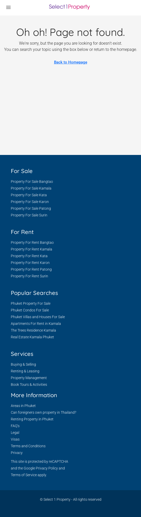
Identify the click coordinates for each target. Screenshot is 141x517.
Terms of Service (24, 475)
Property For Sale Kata (29, 195)
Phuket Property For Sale (30, 303)
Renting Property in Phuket (32, 419)
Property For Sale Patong (31, 208)
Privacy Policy (47, 468)
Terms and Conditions (28, 446)
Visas (15, 439)
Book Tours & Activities (29, 384)
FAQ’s (15, 426)
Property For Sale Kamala (31, 188)
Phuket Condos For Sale (30, 310)
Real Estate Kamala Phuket (32, 337)
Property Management (29, 378)
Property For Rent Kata (29, 256)
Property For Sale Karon (30, 202)
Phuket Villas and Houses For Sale (38, 317)
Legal (15, 432)
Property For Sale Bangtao (32, 181)
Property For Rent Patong (31, 269)
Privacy (17, 453)
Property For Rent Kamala (31, 249)
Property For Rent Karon (30, 263)
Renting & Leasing (25, 371)
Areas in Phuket (23, 406)
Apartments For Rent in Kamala (36, 324)
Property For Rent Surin (29, 276)
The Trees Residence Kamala (33, 330)
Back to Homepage (70, 62)
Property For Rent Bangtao (32, 242)
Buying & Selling (23, 364)
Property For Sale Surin (29, 215)
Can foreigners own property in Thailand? (43, 412)
